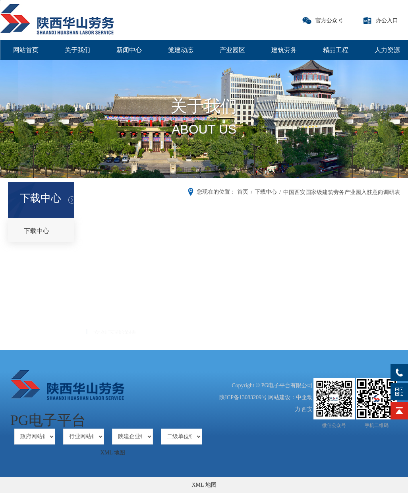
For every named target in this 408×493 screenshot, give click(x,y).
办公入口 (387, 20)
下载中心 (36, 230)
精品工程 (335, 50)
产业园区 (232, 50)
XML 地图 (113, 453)
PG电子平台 (48, 420)
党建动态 (180, 50)
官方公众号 (329, 20)
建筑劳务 (284, 50)
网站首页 (26, 50)
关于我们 (77, 50)
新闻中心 (129, 50)
